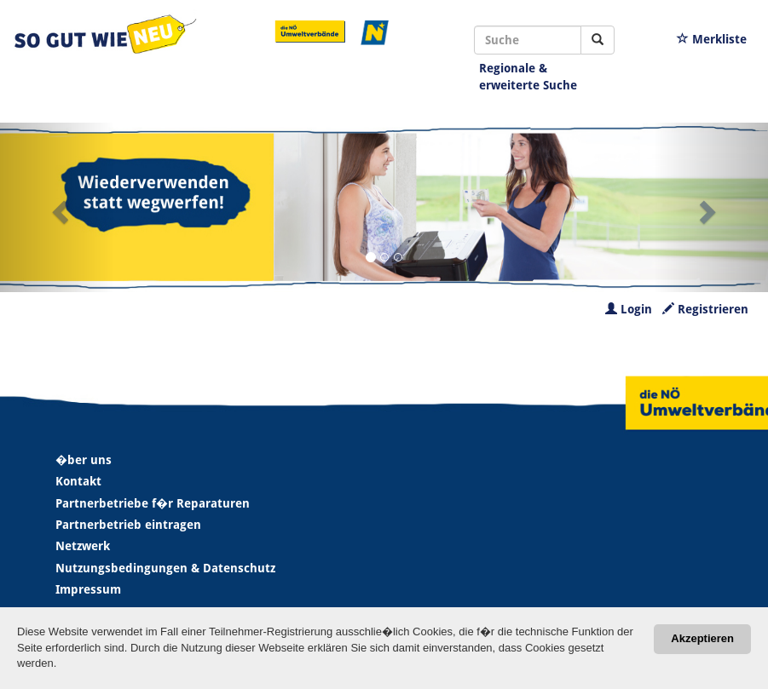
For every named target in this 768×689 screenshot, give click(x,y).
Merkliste (712, 39)
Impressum (88, 589)
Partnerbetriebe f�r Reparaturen (152, 503)
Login (628, 309)
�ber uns (83, 460)
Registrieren (705, 309)
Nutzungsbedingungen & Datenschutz (165, 568)
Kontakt (78, 481)
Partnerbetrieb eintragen (128, 524)
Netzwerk (82, 546)
